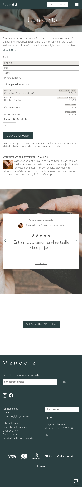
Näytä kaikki (41, 263)
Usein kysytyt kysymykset (16, 416)
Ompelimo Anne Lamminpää (19, 156)
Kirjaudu (49, 418)
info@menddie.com (55, 424)
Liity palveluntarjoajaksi (15, 427)
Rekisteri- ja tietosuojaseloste (18, 438)
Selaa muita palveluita (41, 324)
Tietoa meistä (10, 434)
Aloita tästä (57, 4)
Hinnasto (7, 412)
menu (76, 4)
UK (46, 435)
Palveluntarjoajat (11, 423)
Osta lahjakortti (10, 431)
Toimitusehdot (10, 409)
